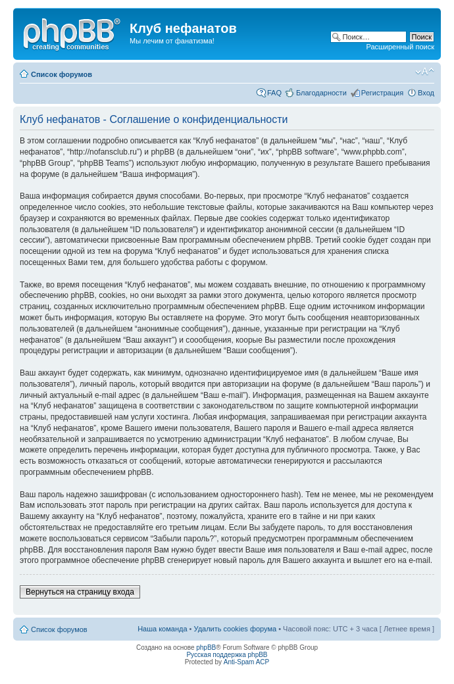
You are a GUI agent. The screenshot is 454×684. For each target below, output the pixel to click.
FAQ (274, 93)
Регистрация (382, 93)
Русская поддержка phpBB (226, 654)
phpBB (206, 647)
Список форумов (61, 74)
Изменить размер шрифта (424, 72)
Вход (426, 93)
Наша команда (162, 629)
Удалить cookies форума (235, 629)
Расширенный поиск (400, 47)
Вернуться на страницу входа (80, 592)
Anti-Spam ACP (246, 662)
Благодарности (321, 93)
